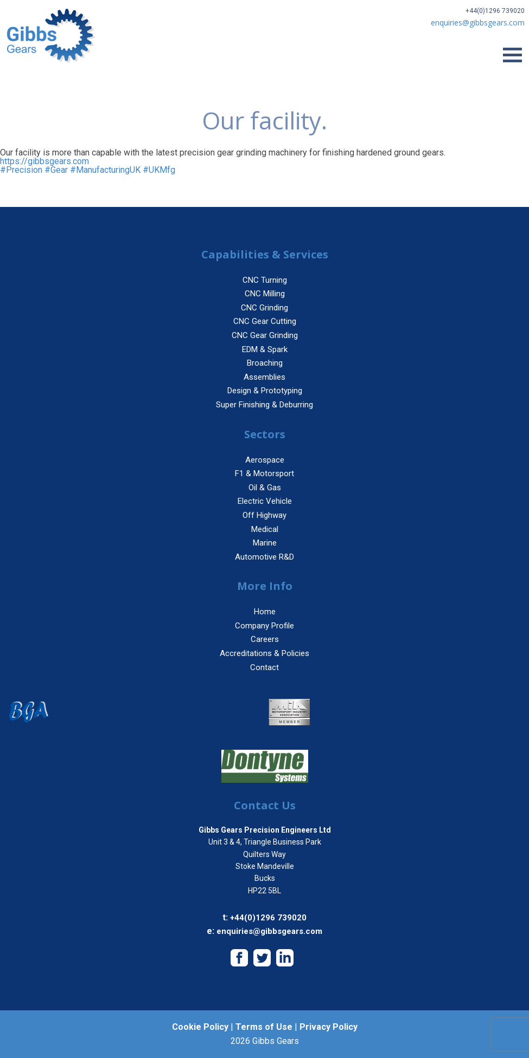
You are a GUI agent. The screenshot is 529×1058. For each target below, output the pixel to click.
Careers (265, 639)
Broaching (265, 363)
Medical (264, 529)
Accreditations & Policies (264, 653)
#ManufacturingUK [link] (105, 170)
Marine (265, 543)
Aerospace (264, 460)
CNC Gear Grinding (265, 335)
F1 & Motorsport (264, 473)
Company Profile (264, 626)
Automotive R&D (264, 557)
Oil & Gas (264, 487)
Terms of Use (263, 1027)
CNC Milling (265, 293)
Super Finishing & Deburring (264, 405)
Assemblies (264, 377)
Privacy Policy (328, 1027)
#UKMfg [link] (159, 170)
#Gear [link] (56, 170)
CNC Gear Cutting (264, 321)
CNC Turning (265, 280)
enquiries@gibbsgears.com (269, 931)
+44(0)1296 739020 (495, 11)
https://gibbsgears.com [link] (44, 161)
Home (265, 611)
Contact (264, 667)
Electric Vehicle (265, 501)
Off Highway (264, 515)
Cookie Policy (200, 1027)
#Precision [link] (21, 170)
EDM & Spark (265, 349)
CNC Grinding (264, 308)
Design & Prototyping (264, 390)
